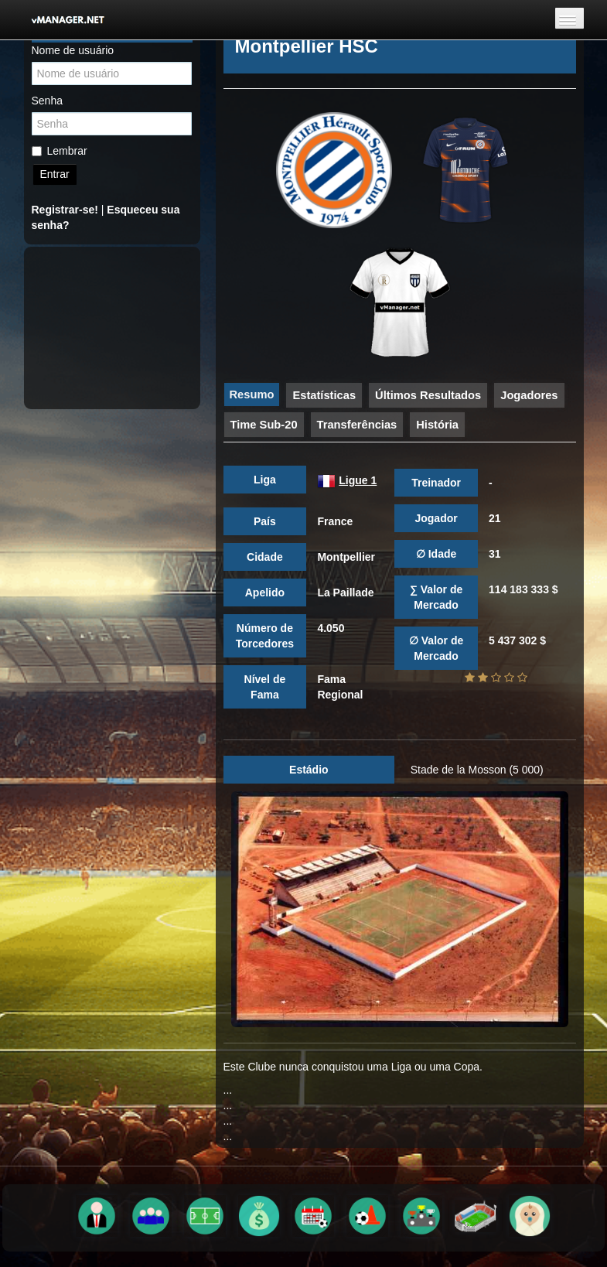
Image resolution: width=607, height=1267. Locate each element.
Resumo (252, 394)
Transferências (357, 424)
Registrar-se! (65, 209)
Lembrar (59, 151)
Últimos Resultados (428, 395)
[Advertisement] (120, 328)
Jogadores (529, 395)
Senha (47, 100)
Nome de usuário (73, 50)
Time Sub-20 (264, 424)
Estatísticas (324, 395)
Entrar (55, 174)
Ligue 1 (358, 480)
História (437, 424)
